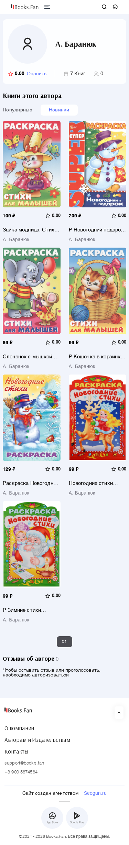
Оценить (36, 74)
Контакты (16, 751)
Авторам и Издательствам (37, 739)
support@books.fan (24, 763)
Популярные (17, 110)
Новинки (59, 110)
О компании (19, 728)
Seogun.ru (95, 793)
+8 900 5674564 (20, 772)
